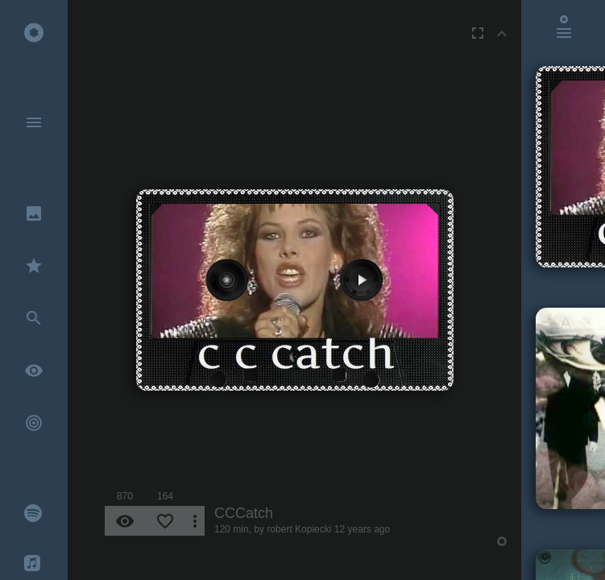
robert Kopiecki (299, 529)
